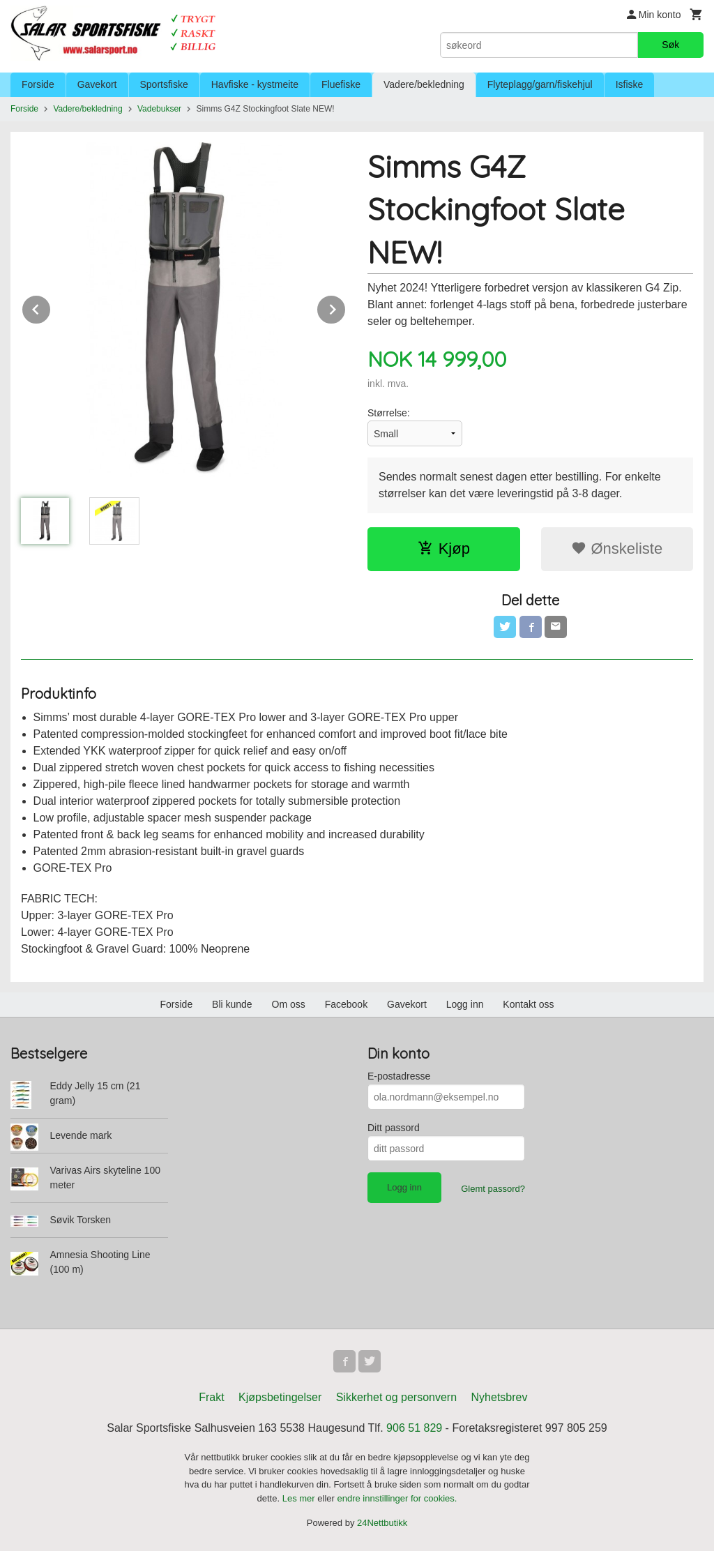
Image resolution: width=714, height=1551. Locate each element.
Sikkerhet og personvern (396, 1397)
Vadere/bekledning (423, 84)
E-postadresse (398, 1076)
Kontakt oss (528, 1004)
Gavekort (97, 84)
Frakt (211, 1397)
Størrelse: (388, 412)
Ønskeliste (616, 548)
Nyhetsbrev (499, 1397)
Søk (670, 44)
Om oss (288, 1004)
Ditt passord (393, 1127)
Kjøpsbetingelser (279, 1397)
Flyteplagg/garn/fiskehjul (540, 84)
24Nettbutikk (382, 1523)
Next (346, 307)
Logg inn (465, 1004)
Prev (51, 307)
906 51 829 (414, 1428)
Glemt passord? (493, 1188)
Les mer (300, 1498)
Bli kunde (232, 1004)
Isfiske (630, 84)
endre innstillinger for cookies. (397, 1498)
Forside (38, 84)
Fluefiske (340, 84)
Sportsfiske (164, 84)
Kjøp (444, 548)
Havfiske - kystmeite (254, 84)
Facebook (346, 1004)
